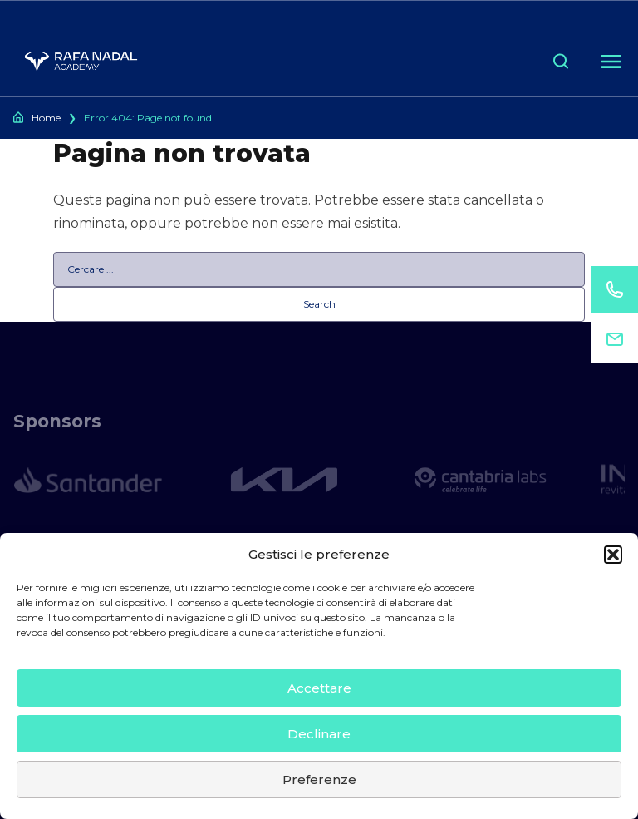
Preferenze (319, 779)
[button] (613, 554)
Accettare (319, 688)
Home (46, 117)
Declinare (319, 734)
